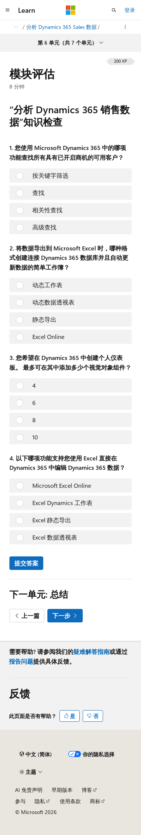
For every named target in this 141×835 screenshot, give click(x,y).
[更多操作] (125, 27)
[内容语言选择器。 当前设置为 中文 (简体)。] (35, 754)
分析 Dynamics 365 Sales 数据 (61, 26)
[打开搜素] (113, 10)
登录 (129, 9)
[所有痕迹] (15, 27)
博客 (87, 789)
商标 (95, 801)
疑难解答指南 (91, 651)
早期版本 (62, 789)
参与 (20, 801)
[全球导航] (7, 10)
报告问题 (21, 661)
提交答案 (26, 563)
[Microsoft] (71, 10)
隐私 (40, 801)
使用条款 (70, 801)
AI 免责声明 (28, 789)
